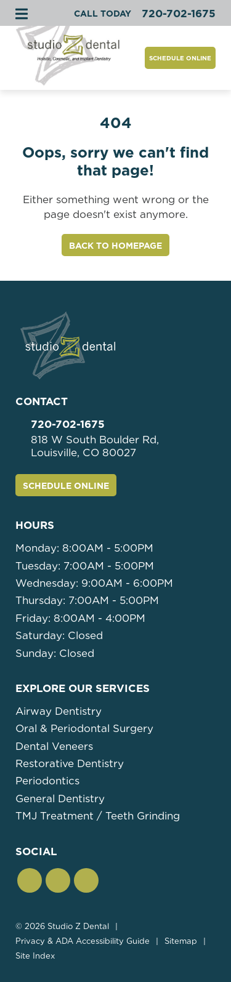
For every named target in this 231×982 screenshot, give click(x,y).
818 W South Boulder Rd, (123, 446)
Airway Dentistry (58, 711)
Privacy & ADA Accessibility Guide (82, 941)
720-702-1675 (68, 424)
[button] (29, 880)
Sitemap (180, 941)
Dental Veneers (54, 746)
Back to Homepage (115, 246)
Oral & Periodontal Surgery (84, 728)
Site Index (35, 955)
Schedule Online (180, 58)
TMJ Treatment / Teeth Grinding (97, 816)
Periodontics (47, 781)
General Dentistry (60, 798)
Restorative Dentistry (69, 763)
